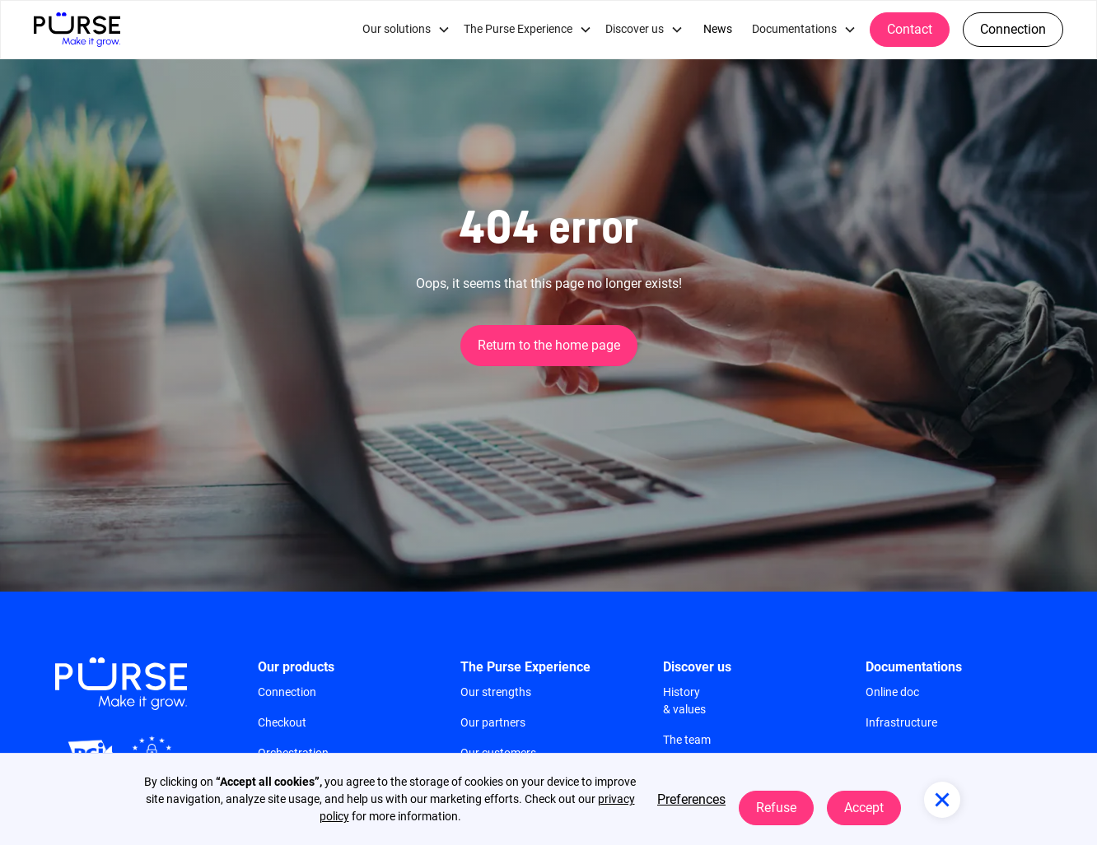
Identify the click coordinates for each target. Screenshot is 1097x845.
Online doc (892, 692)
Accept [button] (864, 807)
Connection (1013, 29)
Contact (909, 29)
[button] (406, 29)
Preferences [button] (691, 799)
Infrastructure (901, 722)
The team (687, 739)
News (717, 29)
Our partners (492, 722)
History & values (684, 700)
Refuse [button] (776, 807)
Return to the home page (549, 345)
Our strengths (495, 692)
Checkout (282, 722)
